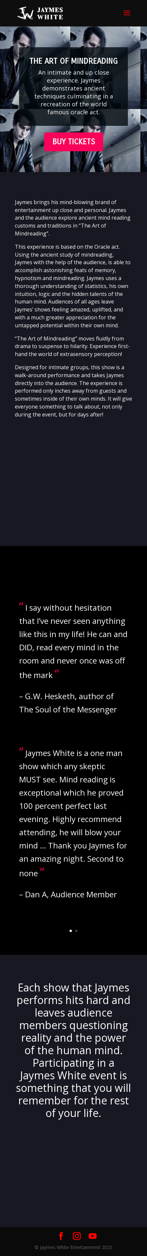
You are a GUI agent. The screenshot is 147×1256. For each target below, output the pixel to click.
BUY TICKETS (73, 141)
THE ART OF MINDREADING (73, 61)
